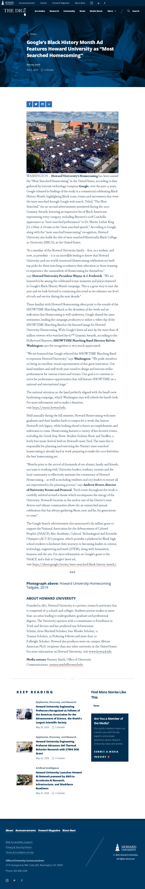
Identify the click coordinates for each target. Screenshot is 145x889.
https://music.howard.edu (49, 407)
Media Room (96, 11)
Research (54, 11)
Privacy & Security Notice (19, 847)
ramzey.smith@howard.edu (66, 664)
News (82, 11)
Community (69, 11)
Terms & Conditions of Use (20, 852)
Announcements (27, 3)
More (112, 11)
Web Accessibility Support (19, 842)
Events (43, 3)
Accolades (40, 11)
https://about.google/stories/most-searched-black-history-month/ (74, 564)
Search (133, 11)
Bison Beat (80, 3)
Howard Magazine (60, 3)
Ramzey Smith (33, 64)
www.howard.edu (100, 651)
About (9, 830)
